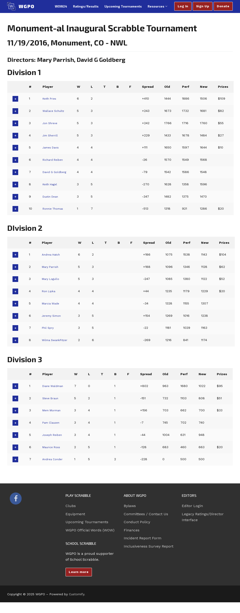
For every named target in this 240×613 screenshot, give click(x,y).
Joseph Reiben (54, 435)
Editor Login (192, 506)
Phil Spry (49, 327)
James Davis (53, 147)
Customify (76, 594)
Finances (131, 530)
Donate (223, 6)
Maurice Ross (52, 447)
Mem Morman (53, 410)
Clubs (71, 506)
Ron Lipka (50, 291)
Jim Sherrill (52, 135)
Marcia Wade (52, 303)
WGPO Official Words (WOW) (90, 530)
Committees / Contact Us (146, 514)
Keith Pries (51, 98)
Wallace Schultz (55, 111)
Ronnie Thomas (55, 208)
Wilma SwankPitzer (57, 340)
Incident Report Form (142, 538)
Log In (183, 6)
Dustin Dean (52, 196)
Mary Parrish (52, 267)
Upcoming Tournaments (87, 522)
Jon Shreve (51, 123)
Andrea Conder (54, 459)
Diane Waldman (54, 386)
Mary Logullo (52, 279)
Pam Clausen (52, 422)
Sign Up (202, 6)
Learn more (78, 572)
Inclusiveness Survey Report (148, 546)
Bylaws (130, 506)
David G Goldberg (56, 172)
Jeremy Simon (53, 315)
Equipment (75, 514)
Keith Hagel (52, 184)
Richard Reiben (55, 159)
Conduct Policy (137, 522)
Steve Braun (51, 398)
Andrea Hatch (53, 254)
